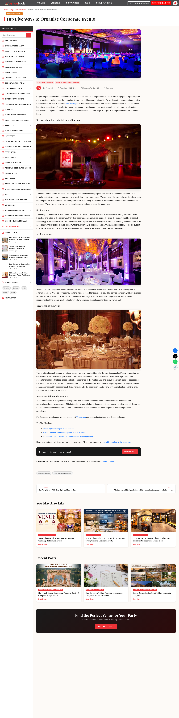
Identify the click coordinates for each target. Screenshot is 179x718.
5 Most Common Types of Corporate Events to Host (64, 433)
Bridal (13, 292)
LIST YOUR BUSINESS (139, 3)
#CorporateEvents (44, 473)
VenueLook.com (108, 461)
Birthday (16, 288)
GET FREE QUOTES (161, 3)
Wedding (6, 288)
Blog (11, 10)
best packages (72, 104)
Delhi (24, 288)
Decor (5, 292)
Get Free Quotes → (106, 626)
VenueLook (81, 417)
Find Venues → (130, 452)
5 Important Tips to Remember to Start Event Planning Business (69, 436)
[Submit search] (28, 35)
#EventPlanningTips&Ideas (62, 473)
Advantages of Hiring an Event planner (58, 429)
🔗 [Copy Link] (175, 367)
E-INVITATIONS (72, 3)
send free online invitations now (117, 442)
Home (6, 10)
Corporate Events (20, 10)
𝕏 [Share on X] (175, 356)
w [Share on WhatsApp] (175, 362)
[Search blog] (14, 35)
